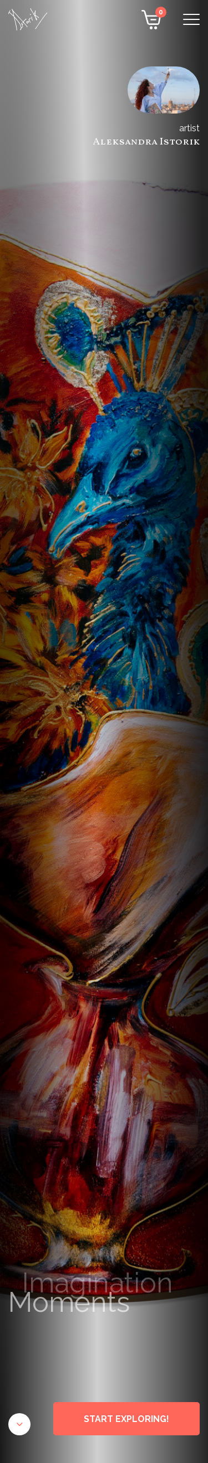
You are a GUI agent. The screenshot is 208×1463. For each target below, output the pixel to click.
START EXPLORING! (126, 1419)
